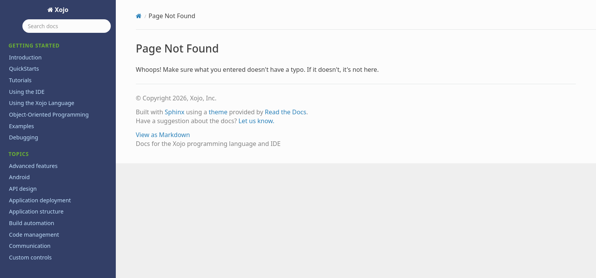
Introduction (25, 57)
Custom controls (30, 257)
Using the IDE (26, 91)
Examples (21, 126)
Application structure (36, 211)
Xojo (61, 9)
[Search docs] (66, 26)
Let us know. (256, 121)
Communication (30, 245)
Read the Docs (285, 112)
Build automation (31, 223)
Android (19, 177)
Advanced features (33, 166)
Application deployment (40, 200)
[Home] (139, 16)
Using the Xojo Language (41, 103)
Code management (34, 234)
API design (23, 188)
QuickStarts (24, 68)
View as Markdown (163, 135)
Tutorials (20, 80)
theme (218, 112)
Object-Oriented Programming (48, 114)
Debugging (23, 137)
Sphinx (175, 112)
